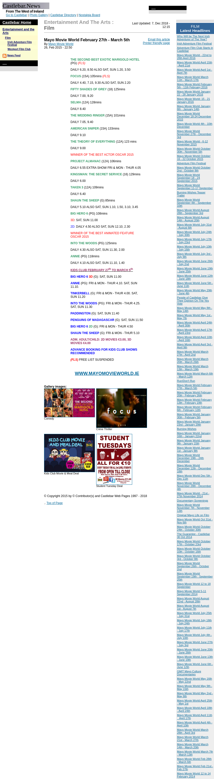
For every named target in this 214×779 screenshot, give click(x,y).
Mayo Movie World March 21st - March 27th (192, 738)
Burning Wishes (186, 428)
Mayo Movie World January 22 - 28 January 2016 (193, 93)
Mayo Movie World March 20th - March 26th (192, 360)
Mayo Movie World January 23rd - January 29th (193, 423)
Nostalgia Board (89, 15)
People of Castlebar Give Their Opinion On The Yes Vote (193, 300)
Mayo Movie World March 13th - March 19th (192, 368)
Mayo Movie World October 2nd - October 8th (193, 169)
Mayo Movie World (60, 44)
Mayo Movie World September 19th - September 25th (195, 576)
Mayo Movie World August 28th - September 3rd (193, 212)
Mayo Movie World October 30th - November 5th (193, 150)
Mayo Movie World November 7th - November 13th (193, 507)
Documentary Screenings (192, 500)
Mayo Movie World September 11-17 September (195, 187)
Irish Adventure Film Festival (194, 43)
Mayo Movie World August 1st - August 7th (193, 607)
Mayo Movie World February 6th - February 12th (194, 408)
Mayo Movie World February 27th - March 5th (194, 387)
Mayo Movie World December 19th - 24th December (190, 458)
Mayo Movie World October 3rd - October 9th (193, 557)
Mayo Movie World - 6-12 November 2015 (192, 143)
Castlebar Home (17, 22)
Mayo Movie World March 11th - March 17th (192, 78)
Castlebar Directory (63, 15)
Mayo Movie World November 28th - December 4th (194, 485)
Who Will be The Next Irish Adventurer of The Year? (193, 38)
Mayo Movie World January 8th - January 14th (193, 108)
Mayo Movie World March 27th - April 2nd (192, 353)
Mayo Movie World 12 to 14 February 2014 (194, 775)
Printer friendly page (156, 43)
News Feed (13, 55)
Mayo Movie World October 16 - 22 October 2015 (193, 157)
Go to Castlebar (16, 15)
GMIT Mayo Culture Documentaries (189, 673)
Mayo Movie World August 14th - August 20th (193, 219)
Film (8, 37)
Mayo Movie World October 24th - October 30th (193, 528)
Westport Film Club (19, 49)
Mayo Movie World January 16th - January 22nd (193, 435)
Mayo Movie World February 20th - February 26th (194, 394)
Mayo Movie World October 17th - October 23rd (193, 543)
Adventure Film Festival (191, 163)
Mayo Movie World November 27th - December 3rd (194, 134)
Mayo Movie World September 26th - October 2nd (193, 566)
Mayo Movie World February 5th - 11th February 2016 (194, 86)
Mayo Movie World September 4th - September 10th (194, 202)
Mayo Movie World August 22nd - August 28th (193, 600)
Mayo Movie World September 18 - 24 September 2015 (188, 177)
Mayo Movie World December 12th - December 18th (194, 468)
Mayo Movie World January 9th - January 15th (193, 442)
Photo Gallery (38, 15)
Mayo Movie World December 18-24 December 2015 (194, 116)
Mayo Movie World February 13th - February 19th (194, 401)
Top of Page (55, 503)
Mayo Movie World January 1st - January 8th (193, 449)
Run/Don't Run (186, 380)
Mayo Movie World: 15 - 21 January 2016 (193, 100)
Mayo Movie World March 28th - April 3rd (192, 731)
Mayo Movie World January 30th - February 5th (193, 416)
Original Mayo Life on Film (193, 515)
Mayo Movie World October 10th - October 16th (193, 550)
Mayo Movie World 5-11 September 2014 (191, 593)
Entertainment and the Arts (77, 22)
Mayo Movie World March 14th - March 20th (192, 746)
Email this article (159, 39)
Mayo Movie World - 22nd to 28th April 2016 (194, 57)
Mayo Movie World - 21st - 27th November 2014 (193, 495)
